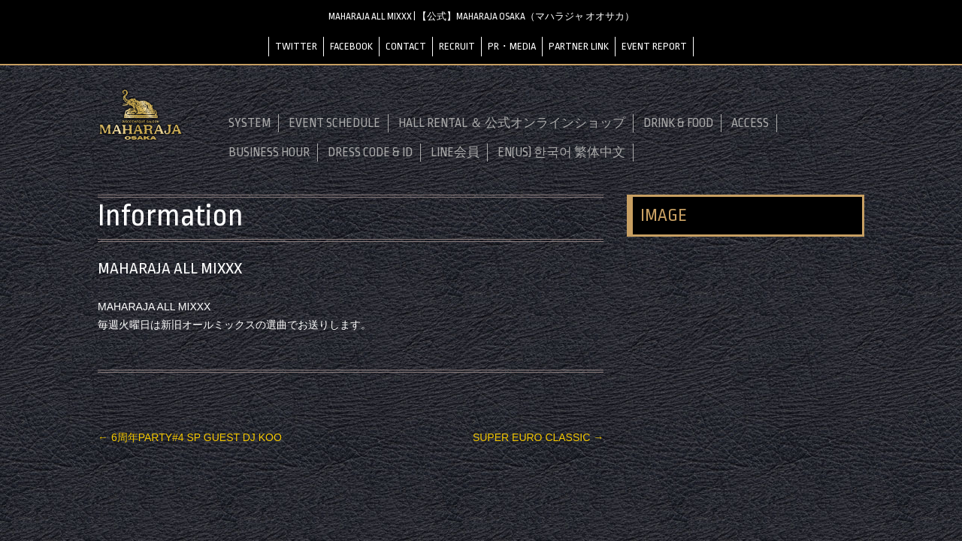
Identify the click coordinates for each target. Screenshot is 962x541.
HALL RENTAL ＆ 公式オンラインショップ (511, 123)
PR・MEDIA (512, 46)
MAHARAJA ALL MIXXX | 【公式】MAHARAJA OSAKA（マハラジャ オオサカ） (481, 16)
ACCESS (750, 123)
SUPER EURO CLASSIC (538, 437)
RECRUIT (457, 46)
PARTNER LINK (579, 46)
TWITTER (296, 46)
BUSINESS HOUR (269, 152)
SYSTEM (249, 123)
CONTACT (406, 46)
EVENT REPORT (654, 46)
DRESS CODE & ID (370, 152)
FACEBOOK (351, 46)
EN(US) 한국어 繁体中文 (561, 152)
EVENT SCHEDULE (334, 123)
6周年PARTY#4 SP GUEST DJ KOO (190, 437)
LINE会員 (455, 152)
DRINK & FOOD (678, 123)
